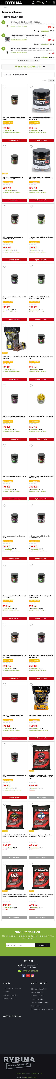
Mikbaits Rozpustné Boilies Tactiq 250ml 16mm (28, 35)
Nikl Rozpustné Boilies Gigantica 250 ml (14, 536)
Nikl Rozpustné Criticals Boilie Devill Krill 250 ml (15, 656)
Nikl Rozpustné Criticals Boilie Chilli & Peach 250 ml (41, 477)
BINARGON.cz (36, 1074)
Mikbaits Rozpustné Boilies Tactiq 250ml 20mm (40, 178)
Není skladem (41, 798)
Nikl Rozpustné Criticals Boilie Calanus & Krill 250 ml (30, 48)
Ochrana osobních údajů (40, 1002)
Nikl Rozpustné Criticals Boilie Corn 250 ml (41, 237)
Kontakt (6, 992)
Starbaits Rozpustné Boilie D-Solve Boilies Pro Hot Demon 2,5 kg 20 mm (15, 895)
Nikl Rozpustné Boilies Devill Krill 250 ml (25, 22)
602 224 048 (29, 967)
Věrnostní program (10, 998)
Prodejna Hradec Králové (12, 988)
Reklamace (35, 1006)
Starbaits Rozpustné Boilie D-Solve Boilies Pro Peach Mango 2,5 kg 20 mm (41, 776)
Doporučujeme (18, 74)
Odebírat (42, 945)
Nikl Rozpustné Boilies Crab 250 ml (14, 476)
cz (54, 2)
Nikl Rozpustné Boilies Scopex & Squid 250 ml (40, 596)
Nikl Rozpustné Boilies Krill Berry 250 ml (14, 417)
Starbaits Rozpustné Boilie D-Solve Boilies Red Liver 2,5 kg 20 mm (41, 895)
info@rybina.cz (30, 971)
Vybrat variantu (14, 140)
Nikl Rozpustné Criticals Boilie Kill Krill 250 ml (14, 596)
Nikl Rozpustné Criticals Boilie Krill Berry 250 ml (41, 656)
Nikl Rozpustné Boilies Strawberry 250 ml (14, 775)
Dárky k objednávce (10, 995)
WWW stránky (21, 1074)
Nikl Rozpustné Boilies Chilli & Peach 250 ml (13, 716)
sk (54, 4)
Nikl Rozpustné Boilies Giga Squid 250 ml (14, 297)
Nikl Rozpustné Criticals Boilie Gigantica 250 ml (39, 536)
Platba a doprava (37, 996)
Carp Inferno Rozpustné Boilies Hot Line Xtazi (15, 357)
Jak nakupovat (36, 992)
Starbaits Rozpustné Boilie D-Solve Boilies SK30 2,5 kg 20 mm (41, 835)
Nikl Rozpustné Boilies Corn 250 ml (41, 416)
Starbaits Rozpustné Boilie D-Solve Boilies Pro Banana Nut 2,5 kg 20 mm (15, 835)
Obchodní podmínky (38, 989)
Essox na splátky (37, 999)
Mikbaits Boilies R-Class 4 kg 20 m (40, 715)
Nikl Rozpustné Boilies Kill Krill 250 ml (41, 357)
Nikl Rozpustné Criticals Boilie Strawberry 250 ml (13, 237)
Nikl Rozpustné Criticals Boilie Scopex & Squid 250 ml (39, 297)
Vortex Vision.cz (30, 1077)
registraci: (45, 31)
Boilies (5, 7)
